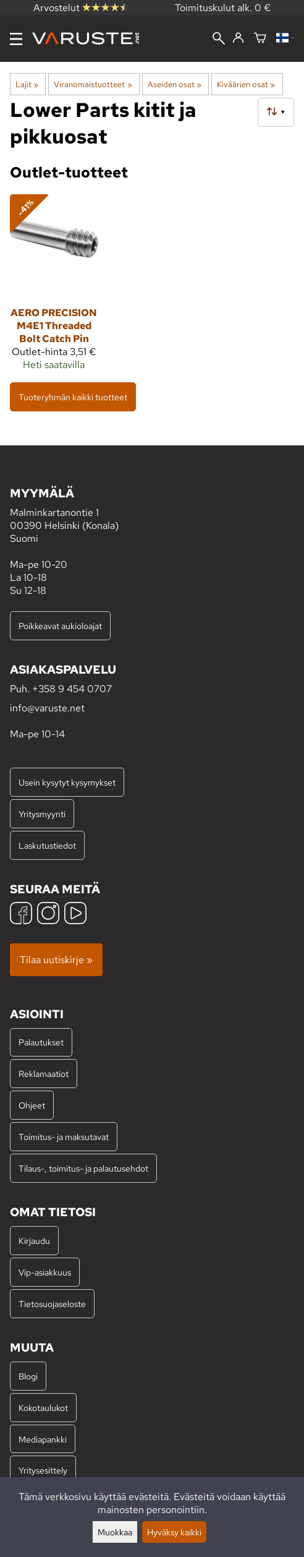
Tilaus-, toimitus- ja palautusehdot (83, 1168)
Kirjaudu (34, 1240)
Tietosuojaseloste (52, 1304)
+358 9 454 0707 (72, 688)
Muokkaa (115, 1532)
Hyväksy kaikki (174, 1532)
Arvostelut (81, 7)
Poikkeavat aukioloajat (60, 626)
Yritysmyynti (42, 814)
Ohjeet (32, 1105)
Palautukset (41, 1042)
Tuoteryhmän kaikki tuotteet (73, 397)
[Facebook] (21, 914)
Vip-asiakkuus (45, 1272)
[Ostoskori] (260, 38)
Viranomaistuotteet (93, 84)
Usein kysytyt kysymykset (67, 782)
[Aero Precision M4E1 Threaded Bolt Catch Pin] (54, 287)
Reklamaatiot (44, 1073)
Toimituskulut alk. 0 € (223, 7)
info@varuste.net (47, 707)
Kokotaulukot (43, 1407)
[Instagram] (48, 914)
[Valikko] (16, 39)
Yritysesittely (43, 1470)
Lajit (26, 84)
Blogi (28, 1376)
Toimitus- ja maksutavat (64, 1137)
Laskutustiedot (47, 845)
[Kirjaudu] (238, 38)
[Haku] (219, 39)
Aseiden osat (174, 84)
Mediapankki (43, 1439)
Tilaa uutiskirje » (56, 959)
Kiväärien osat (246, 84)
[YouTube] (75, 914)
